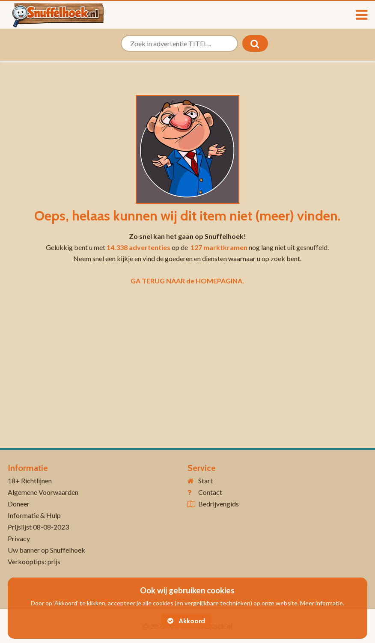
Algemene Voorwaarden (43, 492)
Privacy (19, 538)
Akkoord (186, 621)
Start (205, 480)
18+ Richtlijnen (30, 480)
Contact (210, 492)
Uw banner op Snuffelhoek (46, 550)
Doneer (19, 504)
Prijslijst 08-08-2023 (38, 527)
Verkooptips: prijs (34, 561)
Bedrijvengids (218, 504)
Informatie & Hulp (34, 515)
